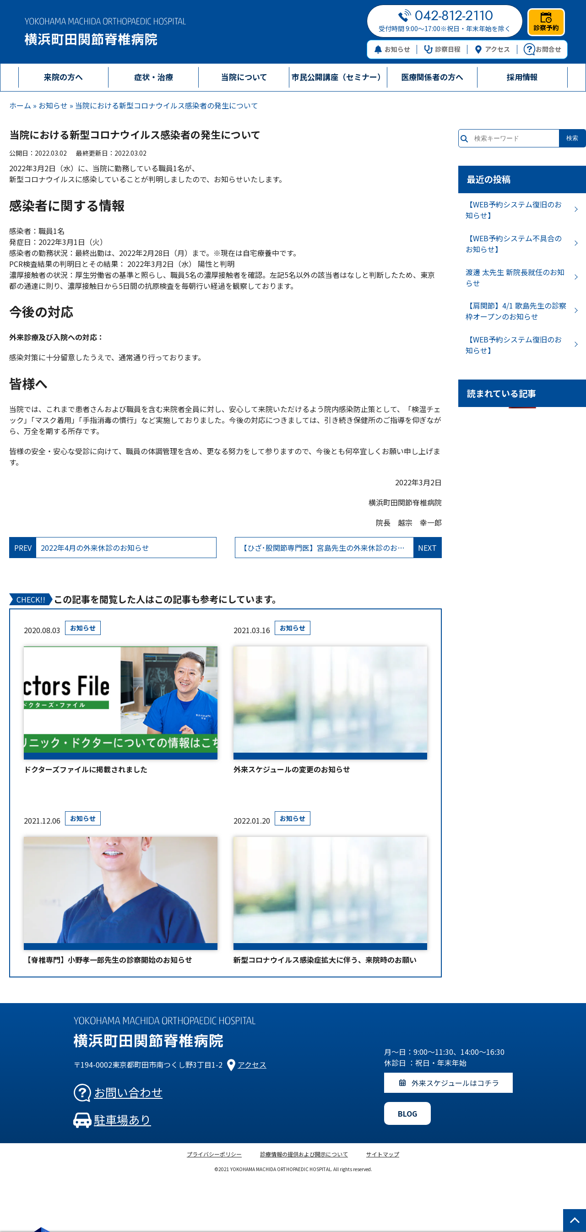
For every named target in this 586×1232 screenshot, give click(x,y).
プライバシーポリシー (214, 1154)
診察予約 (546, 22)
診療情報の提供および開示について (304, 1154)
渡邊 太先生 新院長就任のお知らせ (515, 277)
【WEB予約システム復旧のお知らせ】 (514, 210)
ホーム (20, 105)
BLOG (407, 1113)
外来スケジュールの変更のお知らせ (291, 769)
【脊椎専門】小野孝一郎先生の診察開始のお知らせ (108, 960)
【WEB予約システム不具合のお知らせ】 (514, 244)
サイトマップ (382, 1154)
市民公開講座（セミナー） (338, 76)
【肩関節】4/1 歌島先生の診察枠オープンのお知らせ (516, 311)
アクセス (492, 49)
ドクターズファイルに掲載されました (85, 769)
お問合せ (542, 49)
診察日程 (442, 49)
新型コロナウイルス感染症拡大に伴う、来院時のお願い (325, 960)
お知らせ (392, 49)
